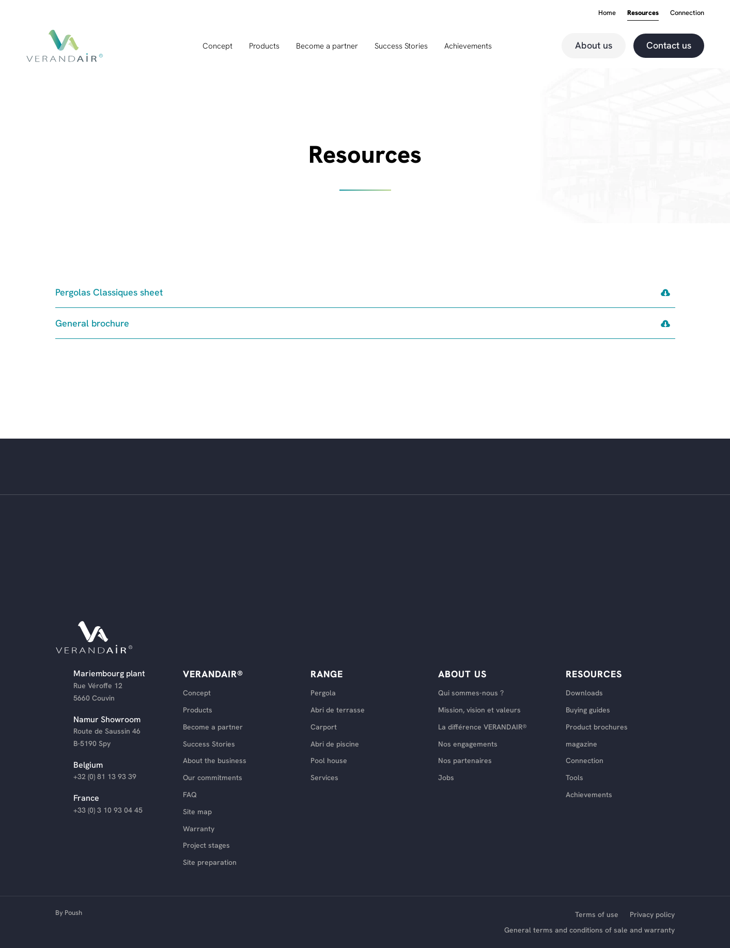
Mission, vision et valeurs (479, 710)
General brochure (92, 323)
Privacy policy (652, 915)
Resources (643, 13)
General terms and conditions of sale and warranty (589, 930)
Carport (323, 727)
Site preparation (210, 862)
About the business (214, 760)
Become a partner (327, 46)
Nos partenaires (465, 760)
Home (607, 13)
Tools (574, 777)
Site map (197, 811)
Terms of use (596, 915)
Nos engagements (468, 744)
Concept (217, 46)
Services (324, 777)
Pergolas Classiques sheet (109, 292)
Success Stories (401, 46)
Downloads (584, 693)
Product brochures (597, 727)
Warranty (198, 829)
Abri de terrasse (337, 710)
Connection (687, 13)
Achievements (468, 46)
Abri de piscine (334, 744)
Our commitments (212, 777)
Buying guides (588, 710)
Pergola (323, 693)
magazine (581, 744)
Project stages (206, 845)
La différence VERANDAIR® (482, 727)
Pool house (328, 760)
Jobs (446, 777)
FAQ (190, 794)
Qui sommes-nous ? (471, 693)
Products (264, 46)
